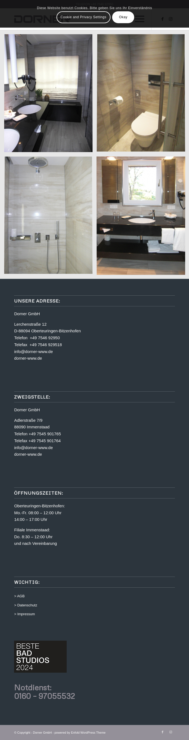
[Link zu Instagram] (171, 732)
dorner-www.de (28, 358)
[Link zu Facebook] (162, 732)
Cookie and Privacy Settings (83, 17)
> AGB (19, 596)
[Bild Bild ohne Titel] (50, 95)
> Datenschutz (25, 605)
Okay (123, 17)
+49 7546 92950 (45, 337)
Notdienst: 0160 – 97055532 (44, 692)
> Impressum (24, 614)
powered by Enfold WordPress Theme (80, 732)
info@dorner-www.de (33, 351)
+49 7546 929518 (45, 344)
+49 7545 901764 (44, 440)
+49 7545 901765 (45, 433)
